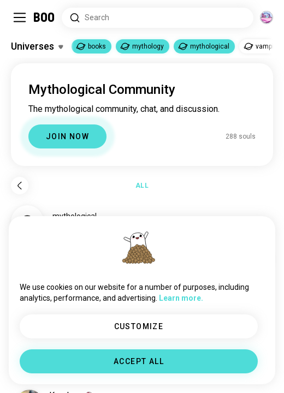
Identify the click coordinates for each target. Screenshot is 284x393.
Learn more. (181, 298)
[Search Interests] (157, 18)
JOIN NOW (67, 136)
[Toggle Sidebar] (19, 17)
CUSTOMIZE (139, 326)
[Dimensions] (266, 17)
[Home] (44, 17)
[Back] (19, 185)
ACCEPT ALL (139, 361)
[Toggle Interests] (37, 46)
